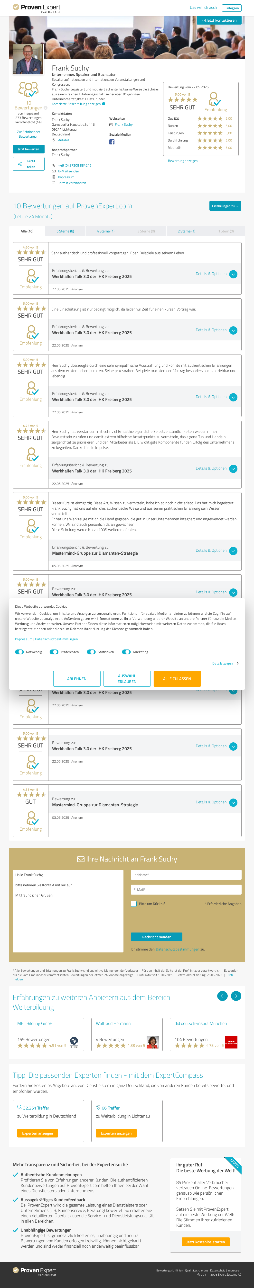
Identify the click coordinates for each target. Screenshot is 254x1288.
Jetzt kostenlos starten (206, 1241)
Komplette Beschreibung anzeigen (78, 103)
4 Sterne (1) (105, 231)
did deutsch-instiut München (201, 1023)
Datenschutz (217, 1270)
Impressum (62, 644)
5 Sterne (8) (65, 231)
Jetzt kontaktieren (219, 20)
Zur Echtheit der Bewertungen (28, 134)
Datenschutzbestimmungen (94, 644)
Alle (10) (27, 231)
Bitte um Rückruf (152, 903)
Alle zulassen (177, 683)
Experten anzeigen (37, 1133)
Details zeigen (184, 668)
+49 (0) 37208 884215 (75, 165)
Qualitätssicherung (196, 1270)
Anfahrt (63, 140)
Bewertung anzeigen (183, 160)
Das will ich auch (203, 7)
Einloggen (232, 8)
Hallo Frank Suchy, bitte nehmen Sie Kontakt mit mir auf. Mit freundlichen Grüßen (68, 911)
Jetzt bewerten (28, 149)
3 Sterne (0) (146, 231)
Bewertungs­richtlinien (169, 1270)
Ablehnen (76, 683)
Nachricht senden (156, 937)
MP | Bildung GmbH (35, 1023)
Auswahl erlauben (127, 683)
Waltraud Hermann (113, 1023)
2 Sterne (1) (186, 231)
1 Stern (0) (226, 231)
